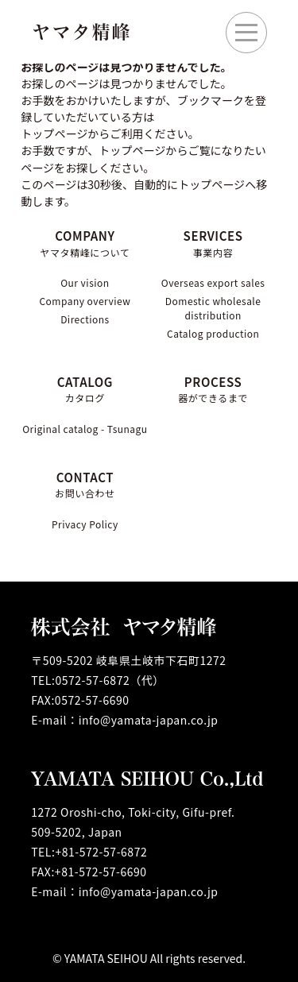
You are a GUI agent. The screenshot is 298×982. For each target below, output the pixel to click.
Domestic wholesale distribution (213, 308)
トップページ (132, 150)
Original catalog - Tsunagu (84, 428)
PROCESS (213, 389)
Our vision (84, 282)
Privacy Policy (85, 524)
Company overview (84, 300)
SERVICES (213, 243)
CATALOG (85, 389)
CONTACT (85, 485)
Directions (84, 319)
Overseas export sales (213, 282)
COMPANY (85, 243)
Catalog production (213, 333)
